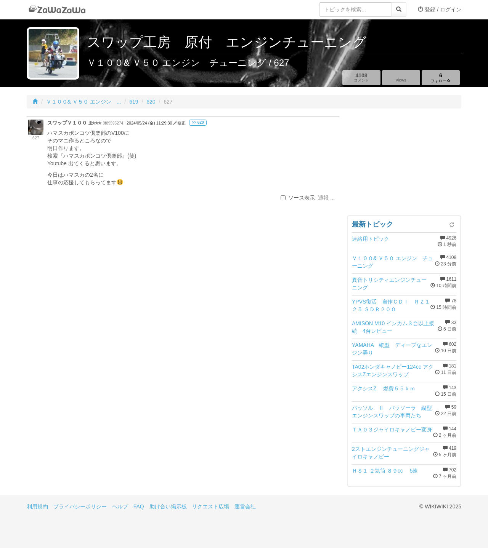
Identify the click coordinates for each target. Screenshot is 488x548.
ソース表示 (298, 198)
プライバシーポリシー (80, 506)
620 (150, 102)
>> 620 (198, 122)
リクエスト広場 (210, 506)
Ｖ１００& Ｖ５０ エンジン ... (83, 102)
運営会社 (245, 506)
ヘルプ (120, 506)
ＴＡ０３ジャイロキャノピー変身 (392, 430)
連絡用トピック (370, 239)
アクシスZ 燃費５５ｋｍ (383, 388)
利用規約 (37, 506)
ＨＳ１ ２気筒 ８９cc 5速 (385, 471)
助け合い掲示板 (168, 506)
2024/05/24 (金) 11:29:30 (150, 123)
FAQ (138, 506)
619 (133, 102)
